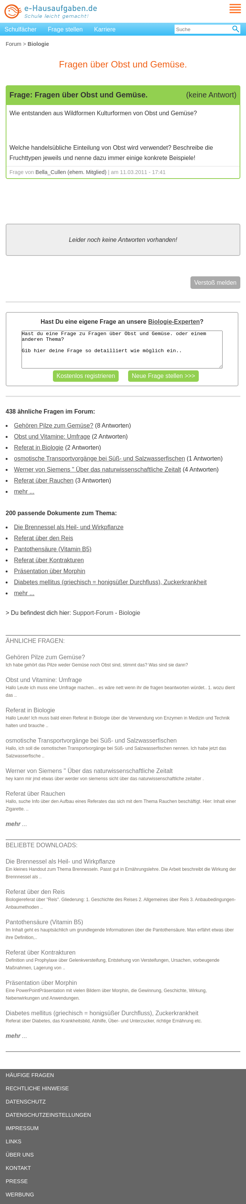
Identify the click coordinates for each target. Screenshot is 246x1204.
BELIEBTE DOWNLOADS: (41, 845)
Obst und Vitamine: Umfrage (52, 436)
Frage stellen (65, 29)
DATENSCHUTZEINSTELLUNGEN (48, 1115)
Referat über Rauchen (43, 480)
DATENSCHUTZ (26, 1102)
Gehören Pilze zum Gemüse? (53, 425)
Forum (14, 44)
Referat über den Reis (43, 538)
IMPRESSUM (22, 1128)
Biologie (129, 613)
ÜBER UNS (20, 1155)
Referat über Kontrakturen (49, 560)
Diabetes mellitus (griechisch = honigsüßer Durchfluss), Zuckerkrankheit (110, 582)
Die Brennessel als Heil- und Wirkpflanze (69, 527)
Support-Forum (93, 613)
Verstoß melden (215, 282)
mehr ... (24, 491)
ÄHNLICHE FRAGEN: (35, 641)
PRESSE (17, 1181)
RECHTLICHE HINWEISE (37, 1088)
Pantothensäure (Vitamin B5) (52, 549)
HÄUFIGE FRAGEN (30, 1075)
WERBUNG (20, 1194)
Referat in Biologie (38, 447)
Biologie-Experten (174, 321)
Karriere (105, 29)
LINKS (14, 1141)
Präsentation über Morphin (49, 571)
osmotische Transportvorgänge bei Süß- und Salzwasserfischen (99, 458)
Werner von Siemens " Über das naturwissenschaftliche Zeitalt (97, 469)
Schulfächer (21, 29)
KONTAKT (18, 1168)
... (16, 824)
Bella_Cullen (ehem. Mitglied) (71, 172)
